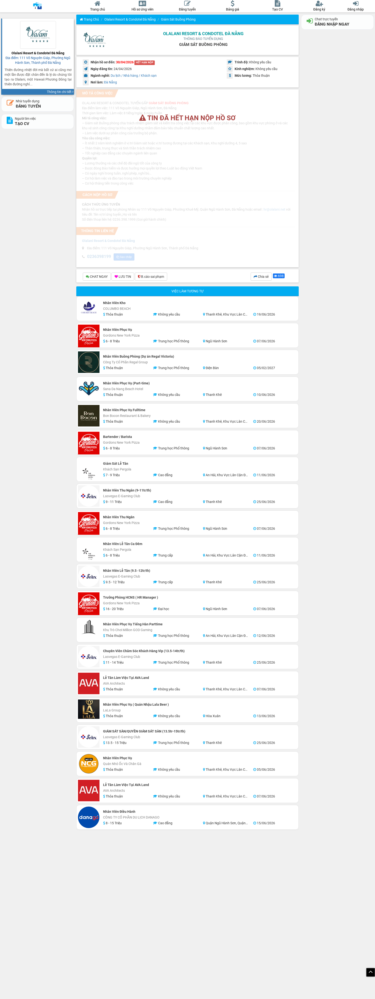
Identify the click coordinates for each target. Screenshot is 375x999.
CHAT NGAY (97, 277)
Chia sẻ (261, 277)
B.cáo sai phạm (151, 277)
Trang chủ (89, 19)
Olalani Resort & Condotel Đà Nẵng (130, 19)
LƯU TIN (123, 277)
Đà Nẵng (110, 82)
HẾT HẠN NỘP (144, 62)
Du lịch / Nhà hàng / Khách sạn (134, 75)
